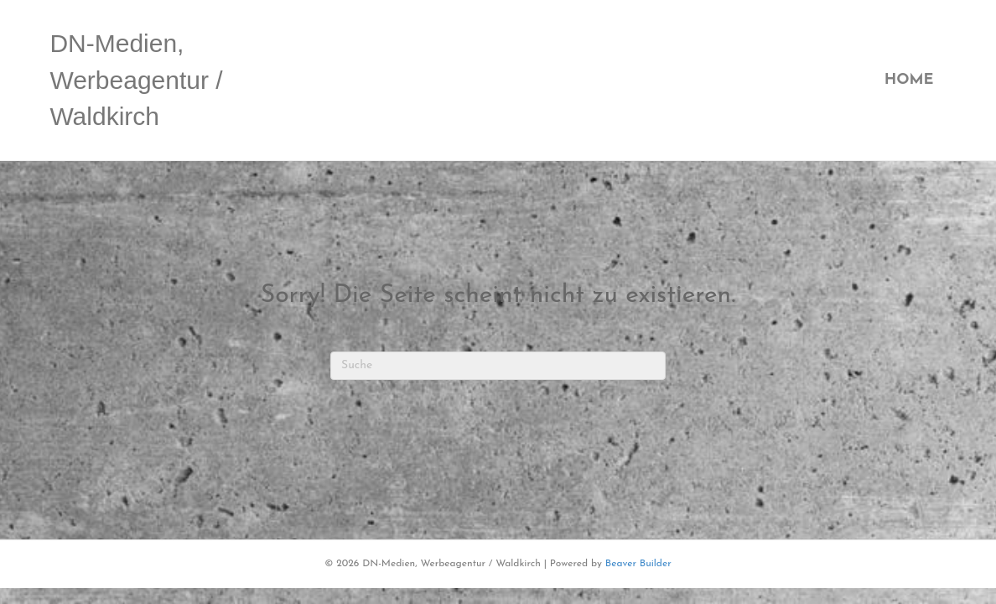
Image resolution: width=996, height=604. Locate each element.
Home (909, 80)
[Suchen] (498, 365)
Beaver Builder (638, 564)
